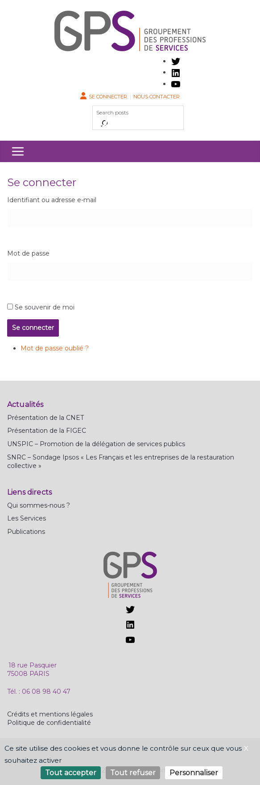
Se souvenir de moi (44, 307)
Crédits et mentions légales (50, 714)
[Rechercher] (104, 123)
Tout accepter (70, 773)
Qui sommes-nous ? (38, 505)
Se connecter (108, 97)
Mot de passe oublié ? (55, 348)
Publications (26, 532)
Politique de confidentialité (49, 723)
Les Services (26, 518)
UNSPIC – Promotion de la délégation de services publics (96, 444)
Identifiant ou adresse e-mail (51, 200)
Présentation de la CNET (45, 418)
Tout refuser (133, 773)
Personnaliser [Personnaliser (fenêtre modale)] (193, 773)
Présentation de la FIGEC (46, 431)
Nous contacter (156, 97)
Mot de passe (28, 253)
